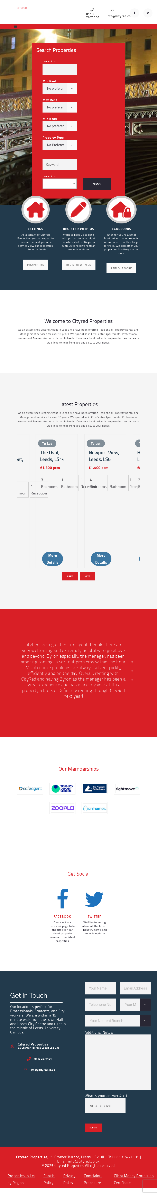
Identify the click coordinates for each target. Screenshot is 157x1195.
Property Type (53, 137)
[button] (132, 628)
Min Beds (50, 118)
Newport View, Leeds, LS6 (104, 471)
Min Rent (49, 81)
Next (87, 542)
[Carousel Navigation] (78, 543)
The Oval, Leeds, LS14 (52, 471)
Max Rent (50, 99)
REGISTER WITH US (78, 265)
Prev (70, 542)
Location (49, 61)
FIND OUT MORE (121, 268)
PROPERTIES (35, 265)
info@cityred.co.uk (84, 1127)
